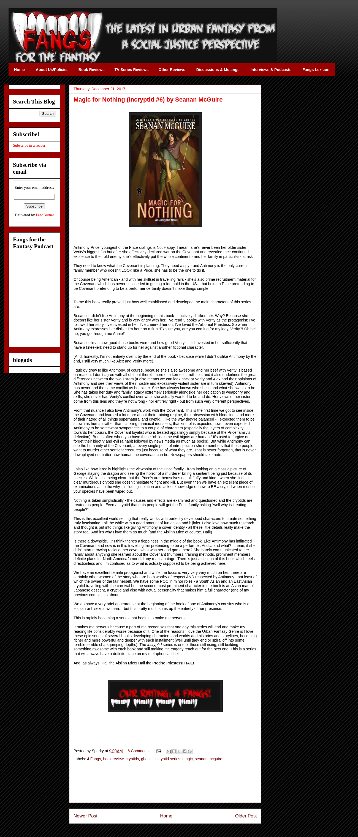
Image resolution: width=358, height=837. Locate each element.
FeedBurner (45, 215)
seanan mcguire (208, 759)
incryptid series (167, 759)
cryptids (132, 759)
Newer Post (85, 816)
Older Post (246, 816)
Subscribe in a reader (29, 145)
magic (187, 759)
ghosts (146, 759)
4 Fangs (94, 759)
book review (113, 759)
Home (166, 816)
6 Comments (139, 751)
